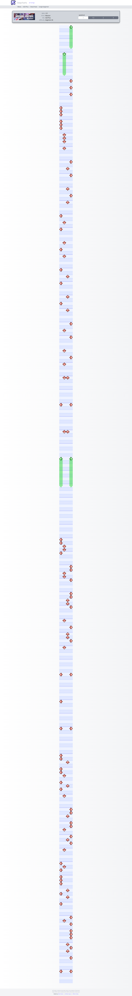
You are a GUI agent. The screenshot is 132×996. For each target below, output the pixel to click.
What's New (75, 994)
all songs (32, 3)
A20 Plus (25, 7)
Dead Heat (33, 7)
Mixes (19, 7)
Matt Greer (60, 994)
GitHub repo (68, 994)
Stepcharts (22, 2)
